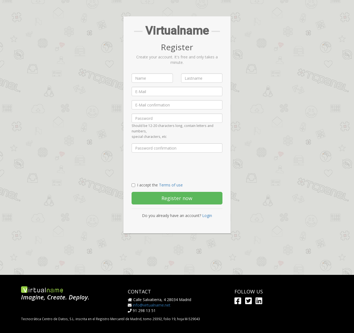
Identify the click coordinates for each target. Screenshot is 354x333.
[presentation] (173, 167)
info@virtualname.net (151, 305)
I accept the (157, 185)
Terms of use (171, 185)
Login (207, 215)
